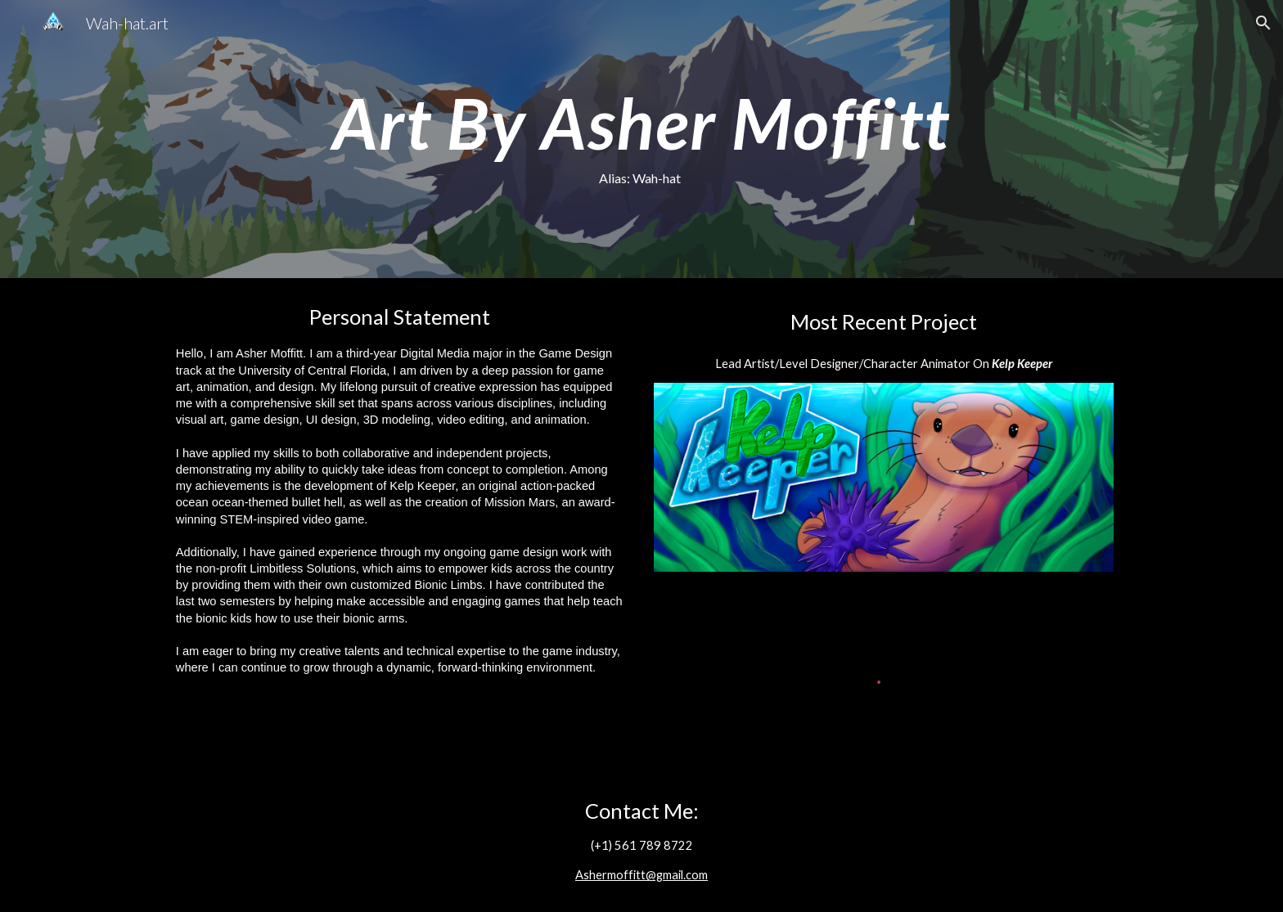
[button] (1263, 23)
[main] (641, 139)
